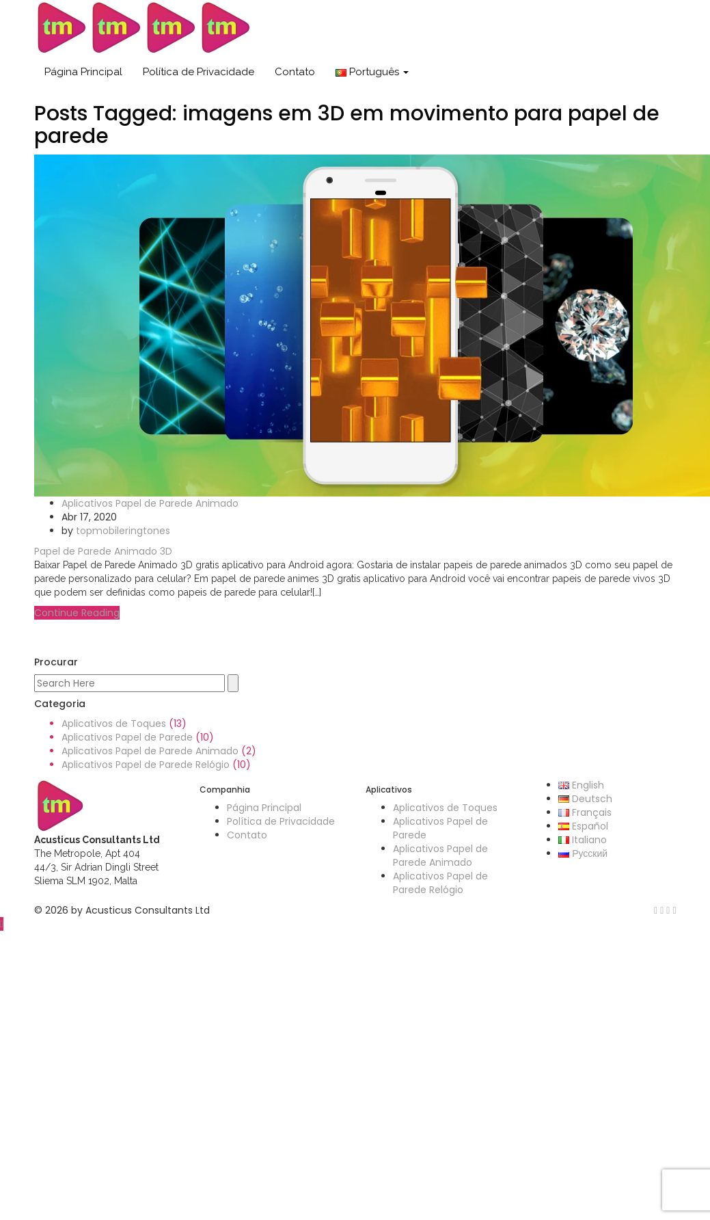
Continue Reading (77, 613)
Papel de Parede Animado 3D (103, 551)
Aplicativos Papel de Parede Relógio (146, 764)
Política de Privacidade (198, 72)
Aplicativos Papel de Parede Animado (150, 503)
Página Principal (83, 72)
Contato (295, 72)
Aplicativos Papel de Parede (127, 737)
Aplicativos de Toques (114, 723)
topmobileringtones (123, 531)
